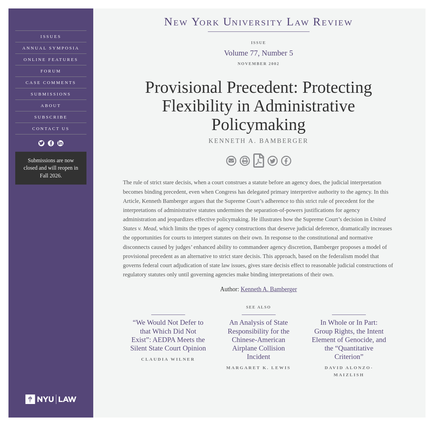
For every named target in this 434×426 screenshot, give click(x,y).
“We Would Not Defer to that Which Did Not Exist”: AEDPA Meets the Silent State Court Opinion (168, 335)
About (51, 105)
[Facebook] (51, 143)
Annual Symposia (50, 47)
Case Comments (50, 82)
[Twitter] (41, 143)
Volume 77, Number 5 (258, 53)
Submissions (51, 94)
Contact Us (51, 128)
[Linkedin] (60, 143)
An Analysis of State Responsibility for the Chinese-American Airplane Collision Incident (259, 339)
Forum (50, 70)
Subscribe (50, 117)
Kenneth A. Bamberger (269, 289)
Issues (50, 36)
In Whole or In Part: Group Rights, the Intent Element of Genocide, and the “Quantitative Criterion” (349, 339)
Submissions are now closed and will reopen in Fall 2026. (51, 167)
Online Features (51, 59)
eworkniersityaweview (258, 22)
